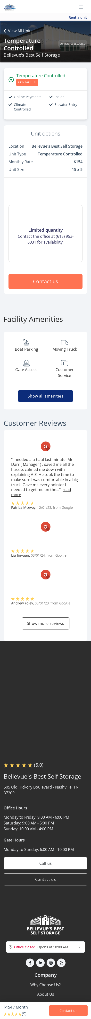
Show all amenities (45, 396)
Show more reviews (45, 623)
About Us (45, 994)
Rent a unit (78, 17)
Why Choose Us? (45, 984)
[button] (30, 963)
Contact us (45, 281)
